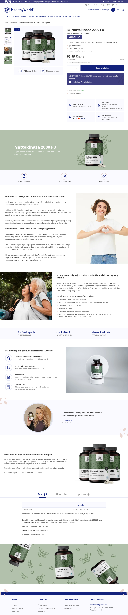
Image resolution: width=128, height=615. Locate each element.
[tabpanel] (64, 517)
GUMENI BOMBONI (54, 16)
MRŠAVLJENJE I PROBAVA (37, 16)
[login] (118, 10)
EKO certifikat (16, 612)
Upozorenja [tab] (83, 494)
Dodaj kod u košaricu (114, 2)
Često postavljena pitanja (95, 5)
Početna (6, 23)
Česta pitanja (42, 605)
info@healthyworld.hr (115, 5)
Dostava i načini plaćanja (46, 608)
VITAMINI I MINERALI (20, 16)
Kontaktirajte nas (17, 608)
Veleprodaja (68, 608)
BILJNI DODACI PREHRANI (71, 16)
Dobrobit (14, 23)
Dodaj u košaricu (102, 68)
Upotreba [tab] (61, 494)
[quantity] (72, 68)
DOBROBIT (7, 16)
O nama (14, 605)
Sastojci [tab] (42, 494)
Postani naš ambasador (72, 605)
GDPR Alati (41, 612)
